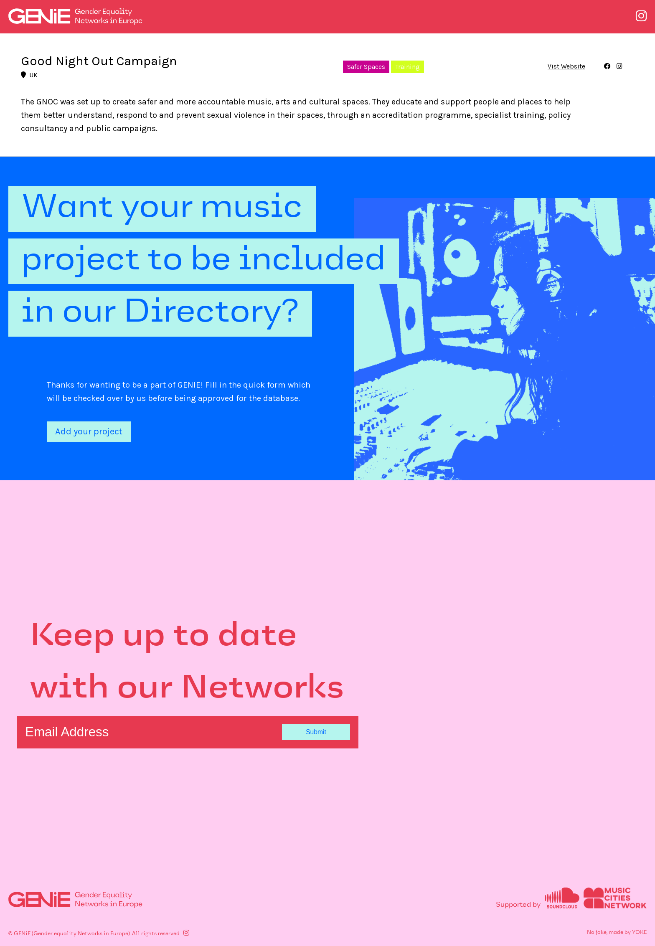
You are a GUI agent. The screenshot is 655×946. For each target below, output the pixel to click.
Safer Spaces (366, 67)
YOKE (639, 932)
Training (407, 67)
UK (29, 75)
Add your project (88, 431)
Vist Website (566, 66)
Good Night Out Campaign (99, 60)
